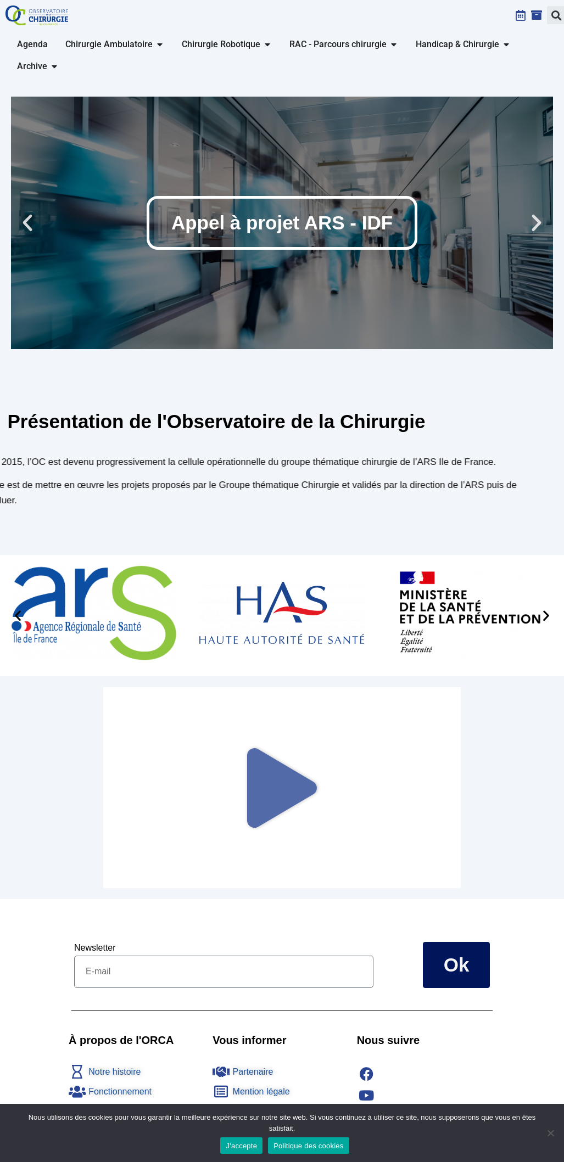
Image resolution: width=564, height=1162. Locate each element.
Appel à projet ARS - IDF (282, 222)
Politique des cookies (308, 1146)
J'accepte (241, 1146)
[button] (27, 223)
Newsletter (95, 947)
